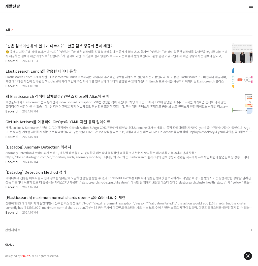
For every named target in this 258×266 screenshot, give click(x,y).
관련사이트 (12, 229)
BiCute (25, 256)
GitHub (9, 244)
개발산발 (12, 6)
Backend (12, 60)
